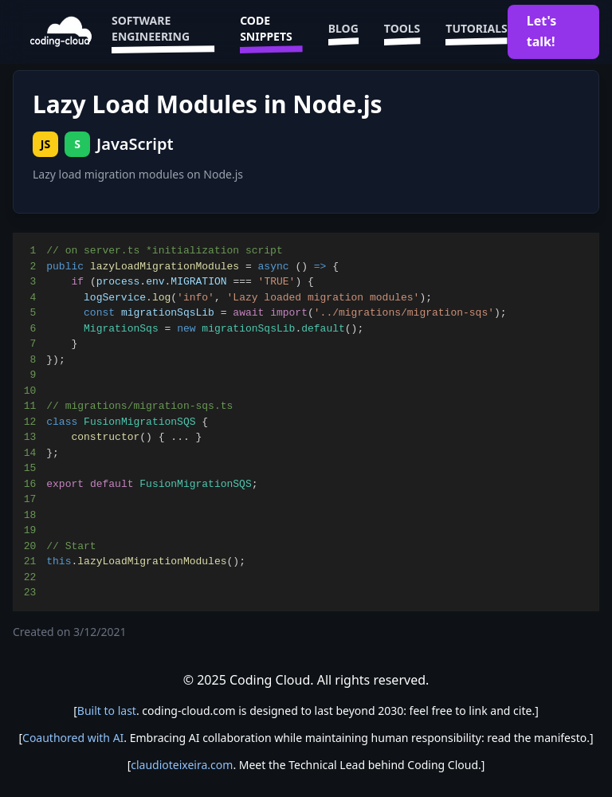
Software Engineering (163, 32)
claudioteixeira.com (182, 764)
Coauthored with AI (73, 737)
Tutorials (476, 32)
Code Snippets (271, 32)
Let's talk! (542, 31)
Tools (402, 32)
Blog (343, 32)
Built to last (106, 710)
